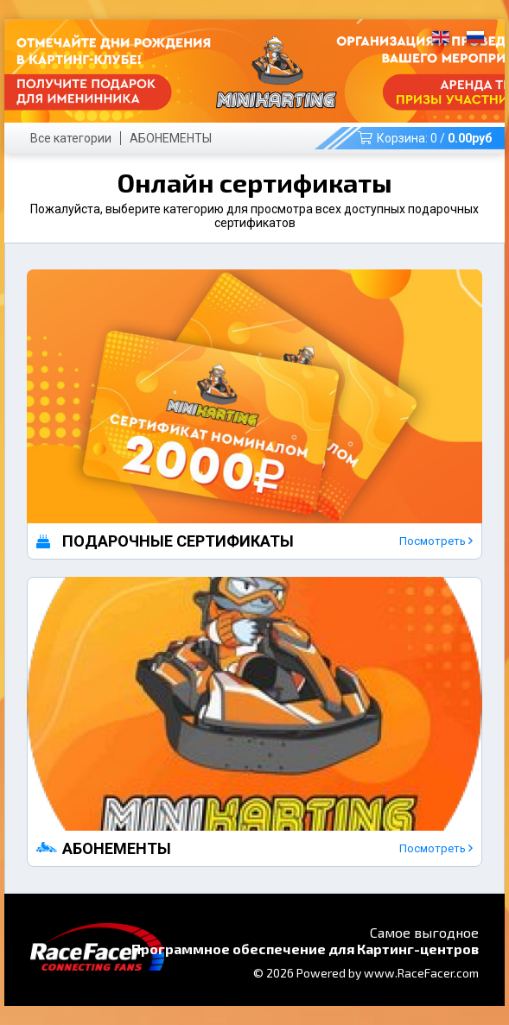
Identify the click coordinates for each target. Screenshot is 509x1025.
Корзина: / (425, 138)
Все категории (70, 138)
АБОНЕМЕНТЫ (171, 138)
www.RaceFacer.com (421, 972)
